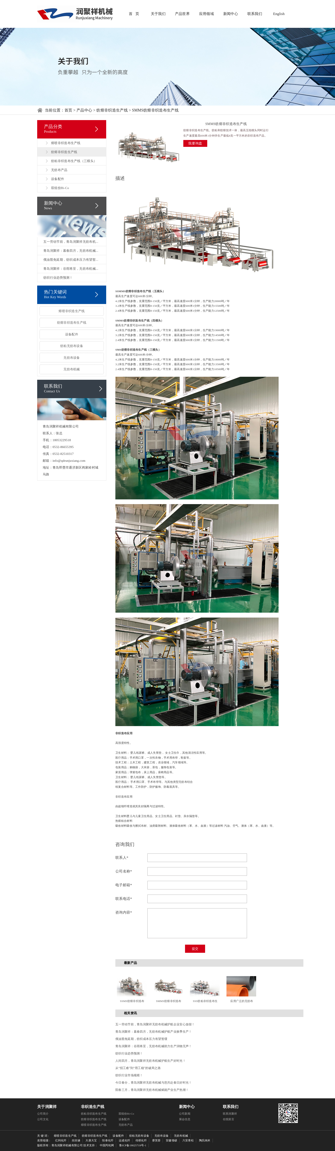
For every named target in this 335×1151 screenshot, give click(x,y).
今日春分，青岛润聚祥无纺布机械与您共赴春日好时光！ (153, 1082)
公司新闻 (184, 1113)
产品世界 (182, 14)
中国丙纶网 (107, 1145)
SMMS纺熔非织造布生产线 (155, 110)
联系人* (121, 858)
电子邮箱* (123, 885)
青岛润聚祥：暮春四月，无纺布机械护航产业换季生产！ (153, 1031)
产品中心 (84, 110)
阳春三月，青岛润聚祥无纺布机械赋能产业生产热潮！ (152, 1089)
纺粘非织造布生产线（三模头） (74, 161)
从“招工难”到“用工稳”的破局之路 (138, 1068)
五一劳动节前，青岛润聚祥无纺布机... (70, 241)
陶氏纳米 (204, 1140)
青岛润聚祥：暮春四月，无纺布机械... (70, 250)
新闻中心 (230, 14)
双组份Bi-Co (60, 188)
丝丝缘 (76, 1140)
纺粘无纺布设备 (71, 346)
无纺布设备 (71, 357)
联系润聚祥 (230, 1113)
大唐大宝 (91, 1140)
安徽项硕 (171, 1140)
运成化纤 (124, 1140)
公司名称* (123, 871)
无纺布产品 (59, 170)
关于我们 (158, 14)
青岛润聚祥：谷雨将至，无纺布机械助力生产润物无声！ (153, 1046)
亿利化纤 (60, 1140)
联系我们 (254, 14)
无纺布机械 (71, 369)
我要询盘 (195, 143)
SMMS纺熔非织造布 (168, 1001)
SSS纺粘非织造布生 (205, 1001)
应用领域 (206, 14)
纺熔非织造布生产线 (72, 322)
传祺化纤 (141, 1140)
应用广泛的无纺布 (241, 1001)
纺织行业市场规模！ (129, 1075)
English (279, 14)
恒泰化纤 (107, 1140)
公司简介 (42, 1113)
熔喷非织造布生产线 (66, 143)
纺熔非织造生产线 (112, 110)
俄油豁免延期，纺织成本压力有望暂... (70, 259)
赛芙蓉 (156, 1140)
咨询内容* (123, 912)
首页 (68, 110)
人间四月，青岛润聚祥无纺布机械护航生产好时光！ (150, 1060)
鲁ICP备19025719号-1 (132, 1145)
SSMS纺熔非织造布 (132, 1001)
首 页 (134, 14)
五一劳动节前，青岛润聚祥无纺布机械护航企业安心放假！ (155, 1024)
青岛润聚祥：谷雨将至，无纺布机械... (70, 268)
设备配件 (57, 179)
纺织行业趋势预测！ (58, 277)
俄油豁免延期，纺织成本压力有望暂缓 (141, 1039)
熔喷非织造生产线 (72, 311)
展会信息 (184, 1119)
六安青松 (188, 1140)
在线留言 (228, 1119)
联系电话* (123, 899)
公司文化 (42, 1119)
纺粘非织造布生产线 (94, 1113)
